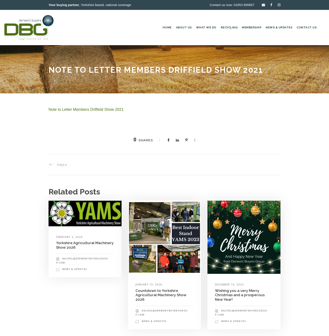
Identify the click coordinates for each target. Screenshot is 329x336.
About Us (184, 27)
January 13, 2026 (149, 284)
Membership (251, 27)
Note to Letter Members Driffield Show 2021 (86, 109)
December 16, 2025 (229, 284)
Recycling (229, 27)
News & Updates (279, 27)
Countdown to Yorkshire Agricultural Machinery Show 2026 (161, 295)
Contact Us (307, 27)
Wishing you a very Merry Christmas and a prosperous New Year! (240, 295)
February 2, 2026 (69, 237)
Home (167, 27)
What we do (206, 27)
